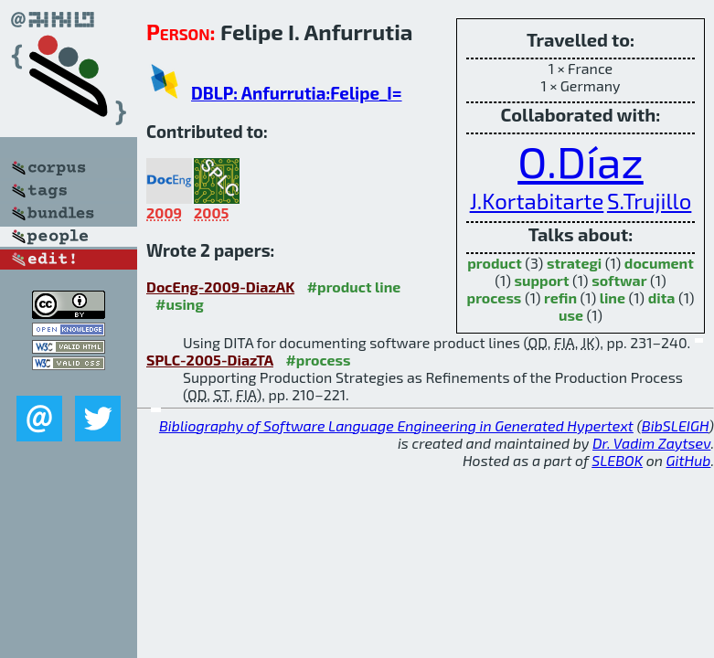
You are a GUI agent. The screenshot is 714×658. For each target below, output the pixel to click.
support (541, 280)
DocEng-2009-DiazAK (220, 286)
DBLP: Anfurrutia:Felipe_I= (296, 92)
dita (662, 297)
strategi (574, 262)
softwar (618, 280)
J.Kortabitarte (537, 200)
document (659, 262)
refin (560, 297)
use (571, 315)
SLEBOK (617, 460)
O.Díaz (580, 160)
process (494, 297)
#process (317, 359)
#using (179, 304)
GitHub (688, 460)
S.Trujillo (649, 200)
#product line (354, 286)
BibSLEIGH (675, 425)
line (612, 297)
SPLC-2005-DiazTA (209, 359)
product (494, 262)
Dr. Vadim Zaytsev (651, 442)
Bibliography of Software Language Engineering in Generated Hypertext (396, 425)
